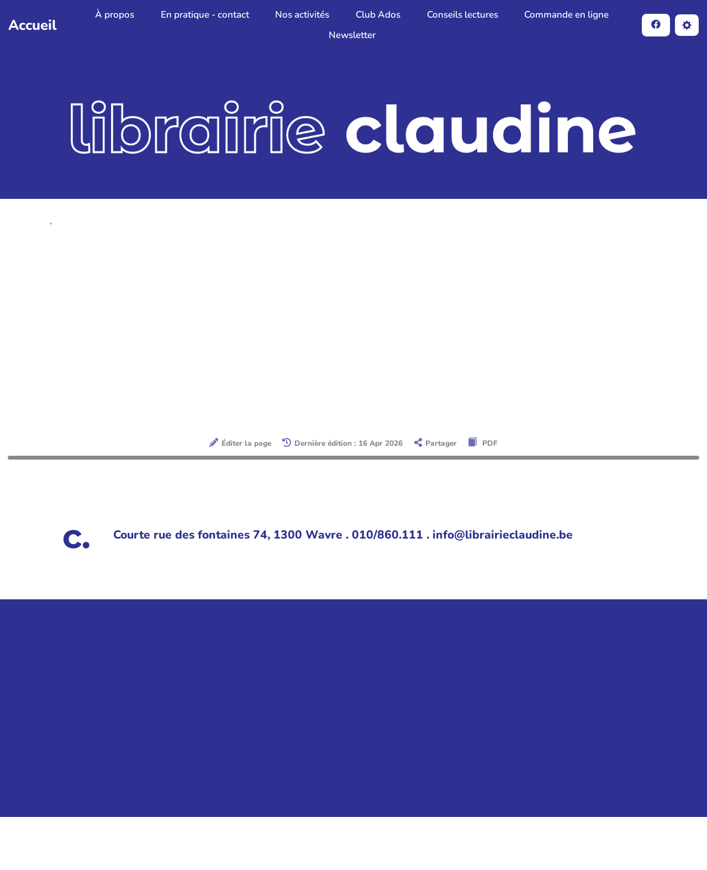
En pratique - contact (205, 14)
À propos (114, 14)
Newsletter (352, 35)
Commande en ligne (566, 14)
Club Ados (378, 14)
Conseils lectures (462, 14)
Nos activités (302, 14)
